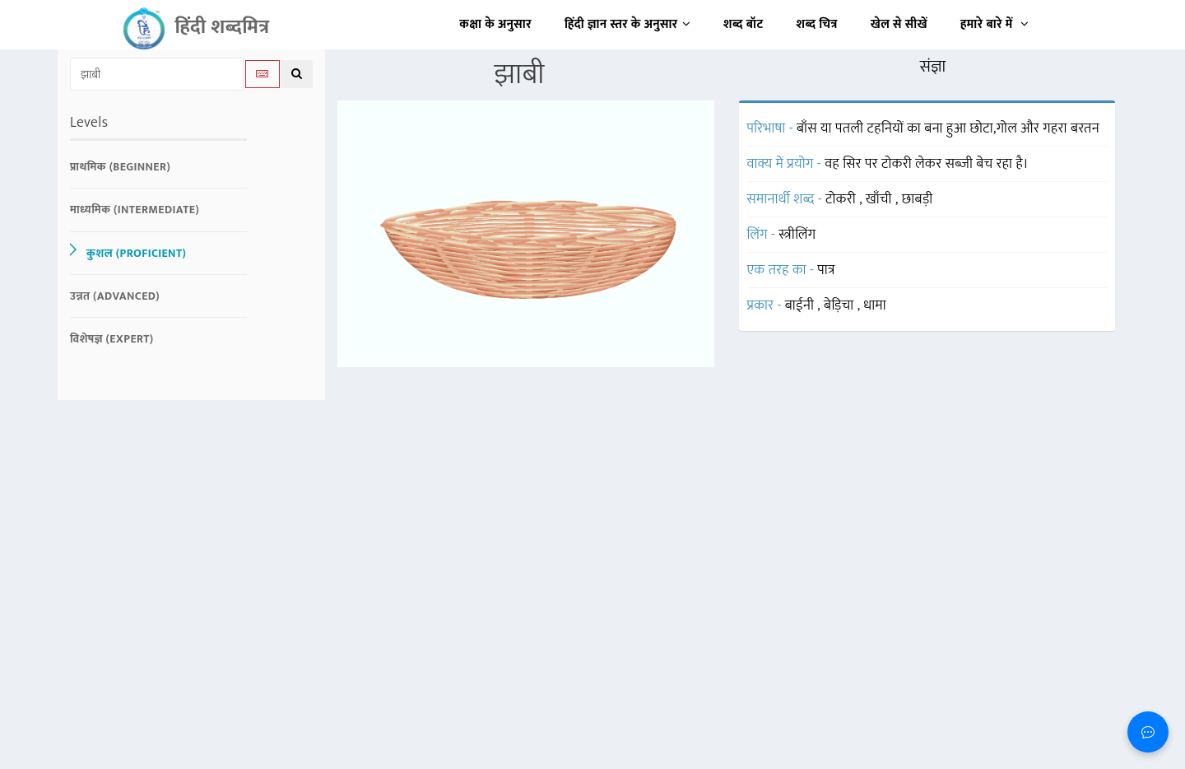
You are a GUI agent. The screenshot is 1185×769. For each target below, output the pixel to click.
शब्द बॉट (743, 24)
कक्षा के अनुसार (495, 24)
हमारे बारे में (994, 24)
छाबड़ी (917, 199)
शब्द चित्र (817, 24)
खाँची (880, 199)
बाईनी (801, 305)
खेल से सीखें (899, 24)
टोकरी (842, 199)
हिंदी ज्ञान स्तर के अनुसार (627, 24)
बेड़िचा (840, 305)
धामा (874, 305)
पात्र (826, 270)
